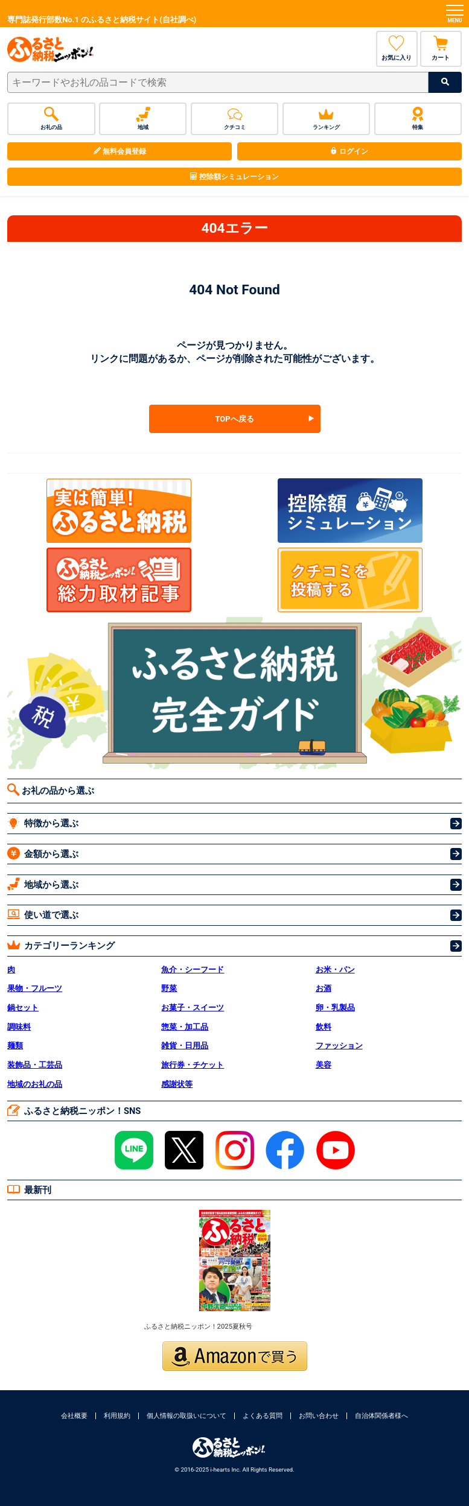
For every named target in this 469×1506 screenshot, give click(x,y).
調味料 (19, 1026)
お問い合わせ (319, 1416)
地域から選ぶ (42, 884)
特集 (418, 118)
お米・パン (335, 969)
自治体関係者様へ (381, 1416)
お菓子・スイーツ (192, 1007)
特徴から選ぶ (42, 822)
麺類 (15, 1045)
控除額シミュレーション (234, 176)
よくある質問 (262, 1416)
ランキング (326, 118)
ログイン (349, 151)
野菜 (169, 988)
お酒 (323, 988)
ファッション (339, 1045)
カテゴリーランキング (61, 944)
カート (441, 48)
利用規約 (117, 1416)
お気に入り (396, 48)
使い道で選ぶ (42, 914)
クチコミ (234, 118)
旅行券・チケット (192, 1064)
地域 (142, 118)
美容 (323, 1064)
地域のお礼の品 (34, 1084)
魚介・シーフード (192, 969)
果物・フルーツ (34, 988)
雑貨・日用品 (184, 1045)
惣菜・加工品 (184, 1026)
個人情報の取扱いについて (186, 1416)
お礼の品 (51, 118)
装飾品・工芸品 (34, 1064)
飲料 (323, 1026)
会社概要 (74, 1416)
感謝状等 (177, 1084)
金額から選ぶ (42, 853)
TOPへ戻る (234, 418)
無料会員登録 (120, 151)
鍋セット (23, 1007)
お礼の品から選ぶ (50, 789)
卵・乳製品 (335, 1007)
